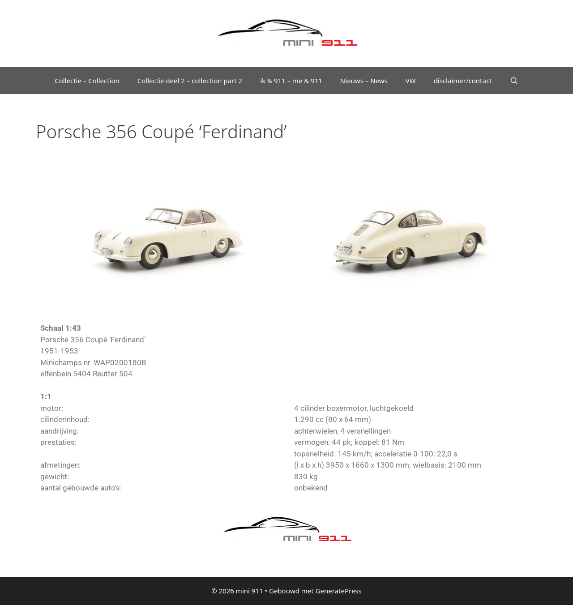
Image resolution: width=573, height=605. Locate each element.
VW (411, 80)
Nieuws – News (364, 80)
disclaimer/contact (463, 80)
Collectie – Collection (87, 80)
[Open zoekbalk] (514, 80)
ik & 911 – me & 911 (291, 80)
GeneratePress (339, 590)
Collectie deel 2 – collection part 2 (189, 80)
